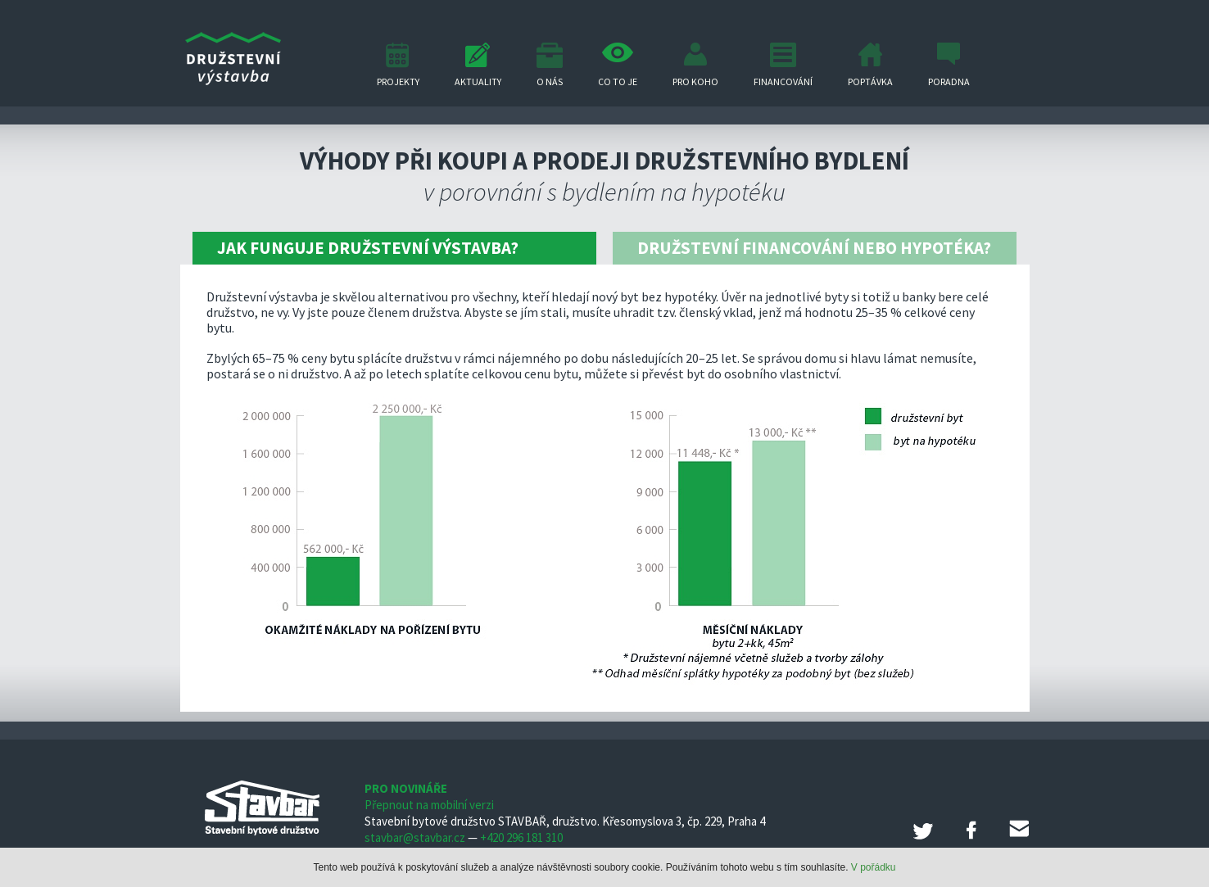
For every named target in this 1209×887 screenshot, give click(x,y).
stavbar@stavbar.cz (415, 837)
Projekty (398, 81)
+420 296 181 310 (521, 837)
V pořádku (873, 867)
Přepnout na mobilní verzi (429, 804)
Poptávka (870, 81)
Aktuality (478, 81)
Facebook (971, 829)
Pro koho (695, 81)
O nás (550, 81)
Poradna (949, 81)
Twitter (924, 829)
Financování (783, 81)
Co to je (617, 81)
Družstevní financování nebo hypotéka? (814, 248)
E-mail (1019, 829)
